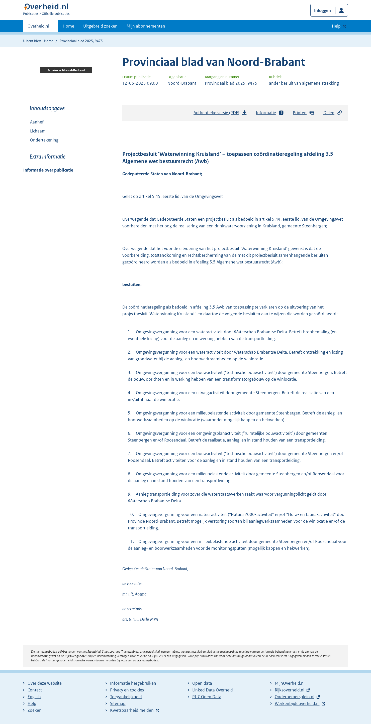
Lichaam (38, 131)
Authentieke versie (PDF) (220, 113)
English (34, 696)
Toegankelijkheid (126, 696)
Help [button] (336, 26)
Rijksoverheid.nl (289, 690)
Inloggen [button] (322, 10)
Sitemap (118, 703)
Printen (304, 113)
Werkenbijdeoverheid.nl (297, 703)
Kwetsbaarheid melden (132, 710)
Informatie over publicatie (48, 170)
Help (32, 703)
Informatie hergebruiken (133, 683)
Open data (202, 683)
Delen (332, 113)
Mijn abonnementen (146, 26)
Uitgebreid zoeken (100, 26)
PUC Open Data (206, 696)
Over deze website (45, 683)
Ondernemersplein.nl (294, 696)
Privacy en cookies (127, 690)
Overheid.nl (38, 27)
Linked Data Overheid (212, 690)
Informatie (270, 113)
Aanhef (37, 122)
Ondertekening (44, 140)
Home (68, 26)
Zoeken (35, 710)
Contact (35, 690)
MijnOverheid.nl (290, 683)
